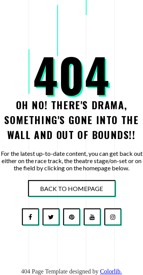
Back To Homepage (71, 188)
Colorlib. (111, 271)
